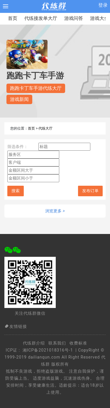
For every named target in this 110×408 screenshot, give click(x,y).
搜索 (15, 191)
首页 (12, 18)
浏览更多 (55, 211)
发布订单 (90, 191)
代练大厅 (45, 128)
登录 (103, 5)
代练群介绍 (34, 343)
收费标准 (78, 343)
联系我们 (57, 343)
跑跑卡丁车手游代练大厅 (36, 88)
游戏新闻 (19, 99)
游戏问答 (73, 18)
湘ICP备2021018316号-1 (48, 350)
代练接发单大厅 (40, 18)
